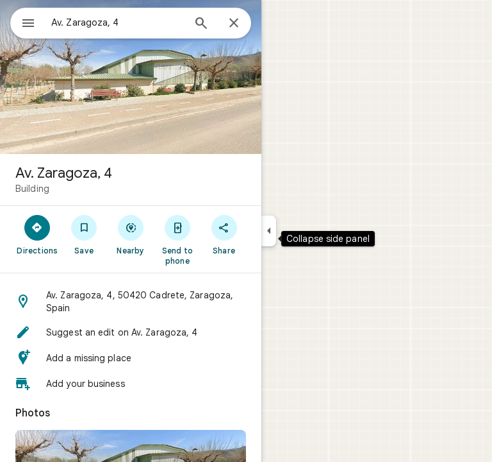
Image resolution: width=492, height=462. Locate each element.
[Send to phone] (177, 239)
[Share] (224, 234)
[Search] (201, 24)
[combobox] (117, 22)
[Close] (234, 24)
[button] (130, 302)
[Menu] (28, 24)
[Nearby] (131, 234)
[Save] (84, 234)
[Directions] (37, 234)
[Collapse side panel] (268, 231)
